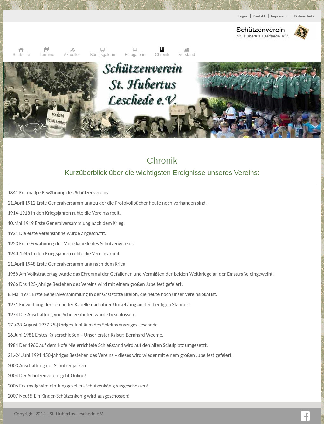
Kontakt (259, 16)
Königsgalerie (102, 54)
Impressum (279, 16)
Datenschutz (304, 16)
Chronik (162, 54)
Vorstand (187, 54)
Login (242, 16)
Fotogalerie (135, 54)
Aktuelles (72, 54)
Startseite (21, 54)
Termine (46, 54)
